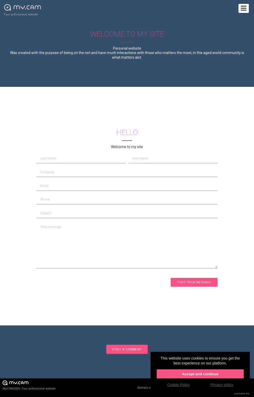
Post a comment (127, 349)
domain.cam (146, 388)
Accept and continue (200, 374)
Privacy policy (222, 385)
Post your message (194, 282)
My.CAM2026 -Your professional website (29, 385)
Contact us (241, 393)
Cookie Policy (178, 385)
